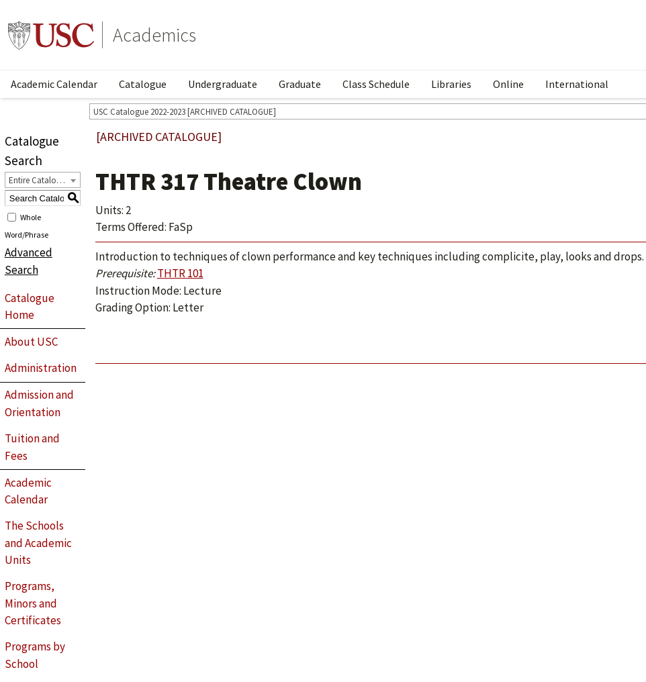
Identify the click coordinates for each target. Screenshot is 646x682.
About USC (31, 341)
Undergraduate (222, 84)
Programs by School (35, 655)
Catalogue (143, 84)
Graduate (300, 84)
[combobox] (43, 180)
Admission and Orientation (39, 403)
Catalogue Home (29, 307)
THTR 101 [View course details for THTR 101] (180, 273)
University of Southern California (51, 35)
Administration (41, 367)
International (576, 84)
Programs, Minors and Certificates (33, 603)
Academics (154, 35)
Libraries (451, 84)
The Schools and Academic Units (38, 542)
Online (508, 84)
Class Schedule (376, 84)
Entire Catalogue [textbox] (39, 180)
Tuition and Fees (32, 447)
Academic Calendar (54, 84)
